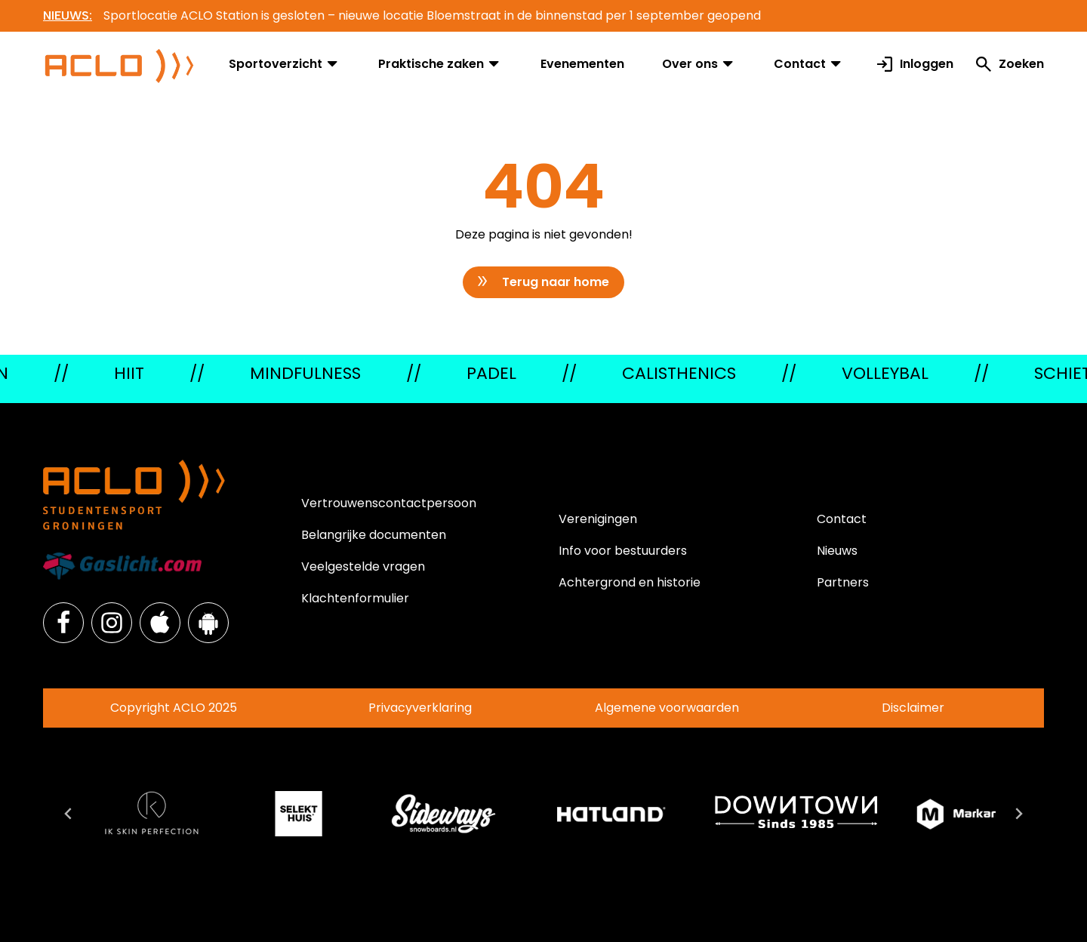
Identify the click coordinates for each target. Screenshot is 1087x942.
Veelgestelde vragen (363, 566)
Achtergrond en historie (630, 582)
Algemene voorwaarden (667, 707)
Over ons (699, 63)
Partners (843, 582)
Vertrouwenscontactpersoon (388, 503)
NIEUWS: (67, 15)
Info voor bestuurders (623, 550)
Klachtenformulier (355, 598)
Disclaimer (913, 707)
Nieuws (837, 550)
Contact (809, 63)
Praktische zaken (440, 63)
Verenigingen (598, 519)
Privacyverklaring (420, 707)
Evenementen (582, 63)
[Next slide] (1018, 814)
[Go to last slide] (69, 814)
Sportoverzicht (284, 63)
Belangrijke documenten (373, 534)
